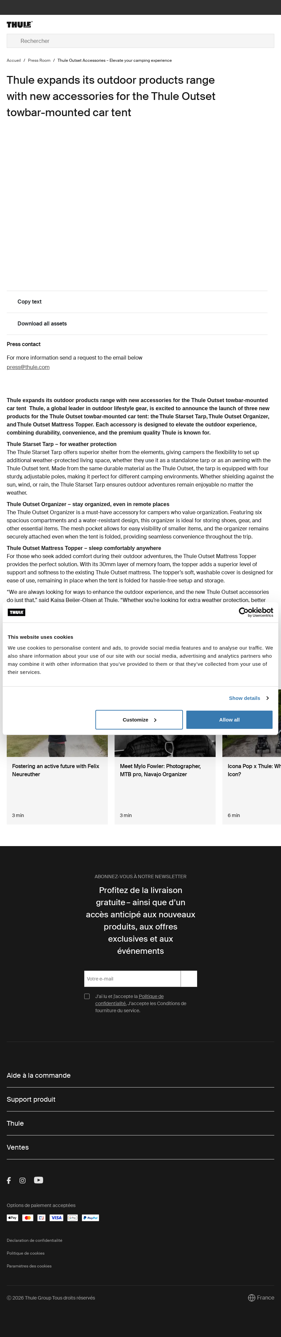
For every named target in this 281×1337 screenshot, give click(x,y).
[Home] (51, 24)
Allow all (229, 719)
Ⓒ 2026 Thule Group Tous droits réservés (51, 1298)
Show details (244, 698)
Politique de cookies (25, 1253)
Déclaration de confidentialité (34, 1240)
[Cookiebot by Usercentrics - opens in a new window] (243, 612)
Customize (139, 719)
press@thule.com (28, 367)
